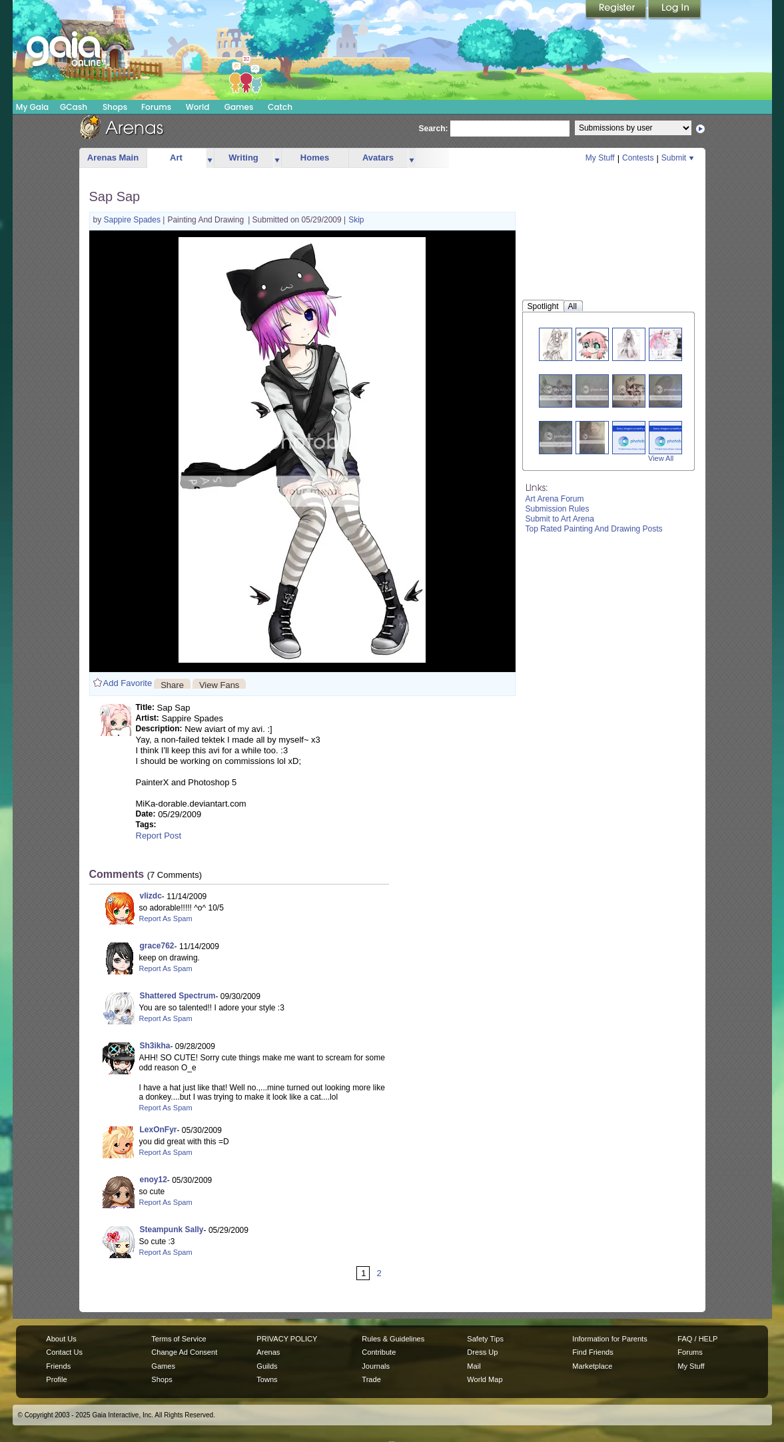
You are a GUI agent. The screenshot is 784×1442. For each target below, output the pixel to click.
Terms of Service (178, 1339)
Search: (433, 128)
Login (674, 10)
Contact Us (64, 1352)
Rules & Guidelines (393, 1339)
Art (176, 158)
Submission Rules (557, 509)
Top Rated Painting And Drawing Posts (594, 529)
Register (617, 10)
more (210, 158)
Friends (58, 1366)
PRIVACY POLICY (286, 1339)
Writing (243, 158)
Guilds (266, 1366)
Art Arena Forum (555, 499)
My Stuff (600, 158)
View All (660, 458)
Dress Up (482, 1352)
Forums (156, 107)
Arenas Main (113, 158)
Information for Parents (609, 1339)
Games (239, 107)
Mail (473, 1366)
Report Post (159, 836)
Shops (115, 107)
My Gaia (32, 107)
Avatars (378, 158)
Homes (314, 158)
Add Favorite (128, 683)
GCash (73, 107)
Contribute (379, 1352)
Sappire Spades (133, 219)
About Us (61, 1339)
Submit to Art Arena (560, 519)
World (198, 107)
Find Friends (592, 1352)
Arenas (268, 1352)
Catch (280, 107)
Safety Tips (485, 1339)
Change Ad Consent (184, 1352)
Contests (637, 158)
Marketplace (592, 1366)
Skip (356, 219)
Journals (376, 1366)
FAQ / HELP (697, 1339)
